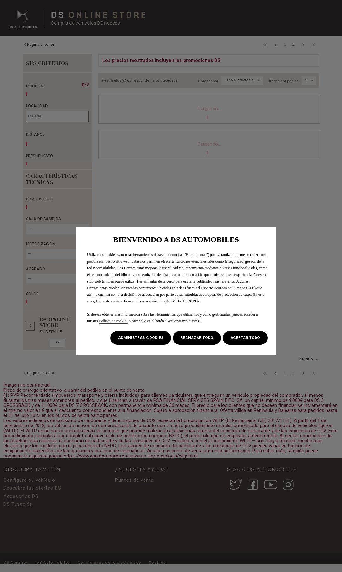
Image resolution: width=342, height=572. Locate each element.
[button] (140, 338)
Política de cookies (113, 321)
